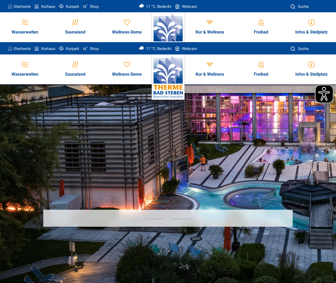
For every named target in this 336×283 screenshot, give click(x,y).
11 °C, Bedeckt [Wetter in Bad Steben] (155, 6)
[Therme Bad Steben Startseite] (168, 77)
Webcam (185, 6)
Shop (90, 6)
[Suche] (293, 6)
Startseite (19, 6)
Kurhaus (44, 6)
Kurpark (68, 6)
